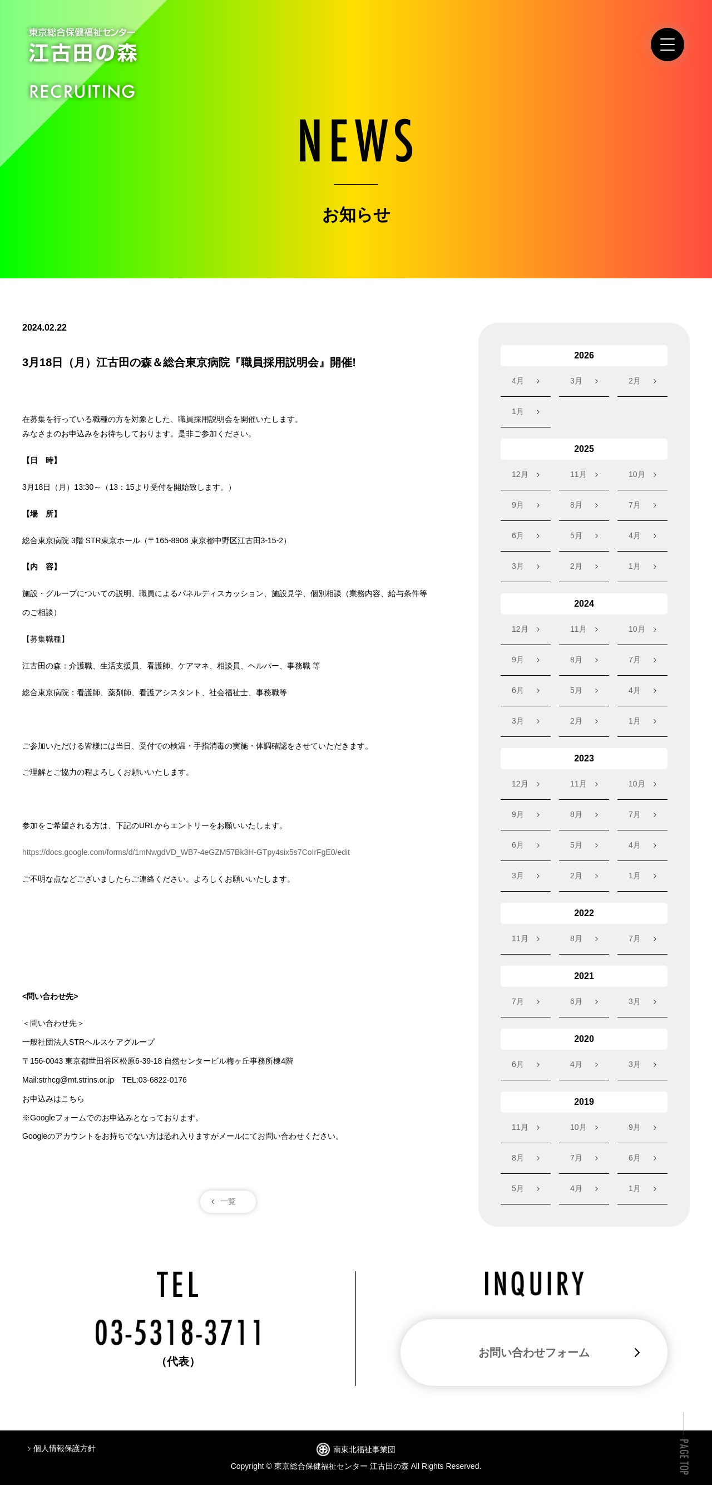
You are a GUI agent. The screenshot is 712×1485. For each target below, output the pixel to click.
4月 (518, 380)
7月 (635, 504)
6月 (518, 535)
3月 (576, 380)
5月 (576, 535)
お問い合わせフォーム (534, 1352)
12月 (520, 474)
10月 (637, 474)
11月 (578, 474)
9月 (518, 504)
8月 (576, 504)
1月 (518, 411)
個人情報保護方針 (64, 1448)
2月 (635, 380)
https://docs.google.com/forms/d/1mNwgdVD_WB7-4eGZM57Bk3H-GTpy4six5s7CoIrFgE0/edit (186, 852)
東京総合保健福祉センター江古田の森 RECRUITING (83, 63)
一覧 (228, 1201)
